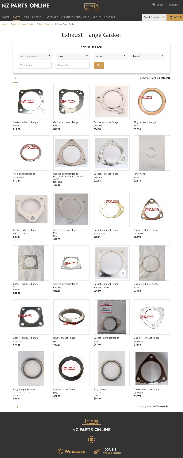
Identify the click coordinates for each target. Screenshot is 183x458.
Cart (177, 17)
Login (158, 4)
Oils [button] (26, 17)
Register (173, 4)
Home (6, 17)
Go (99, 65)
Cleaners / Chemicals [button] (75, 17)
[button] (35, 56)
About (97, 17)
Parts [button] (16, 17)
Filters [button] (36, 17)
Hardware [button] (51, 17)
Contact (109, 17)
